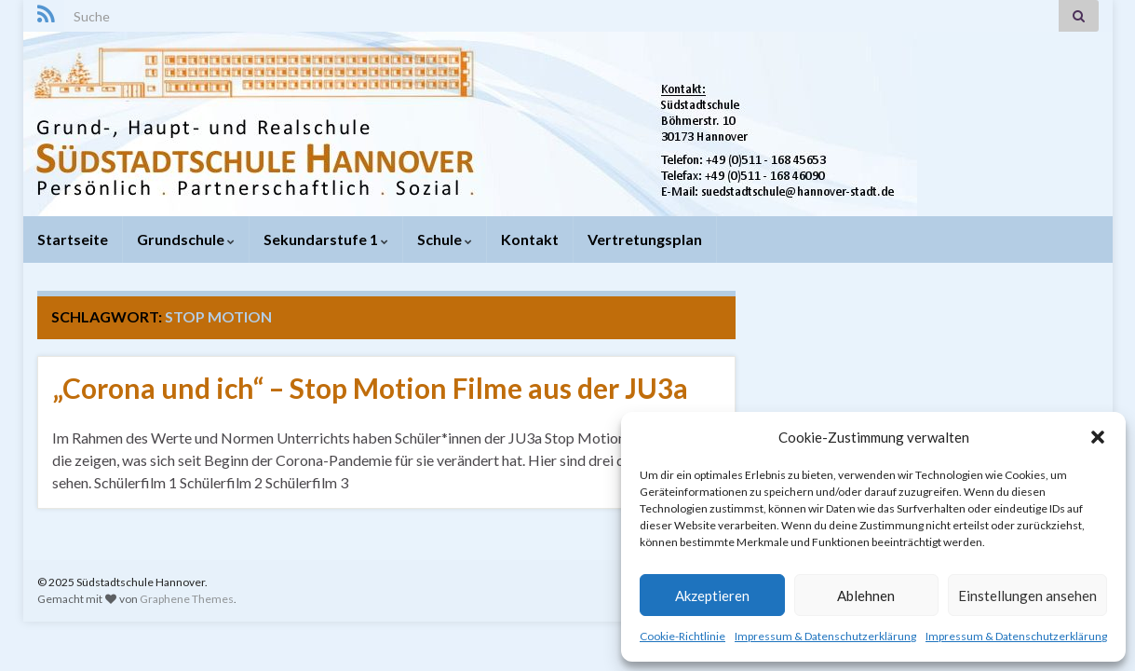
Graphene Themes (187, 599)
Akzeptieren (712, 595)
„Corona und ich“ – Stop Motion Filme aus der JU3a (370, 387)
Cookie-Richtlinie (682, 636)
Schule (444, 239)
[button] (1097, 437)
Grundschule (186, 239)
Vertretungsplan (645, 239)
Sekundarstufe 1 (325, 239)
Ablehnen (866, 595)
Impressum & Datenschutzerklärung (825, 636)
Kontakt (530, 239)
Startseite (72, 239)
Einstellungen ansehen (1027, 595)
